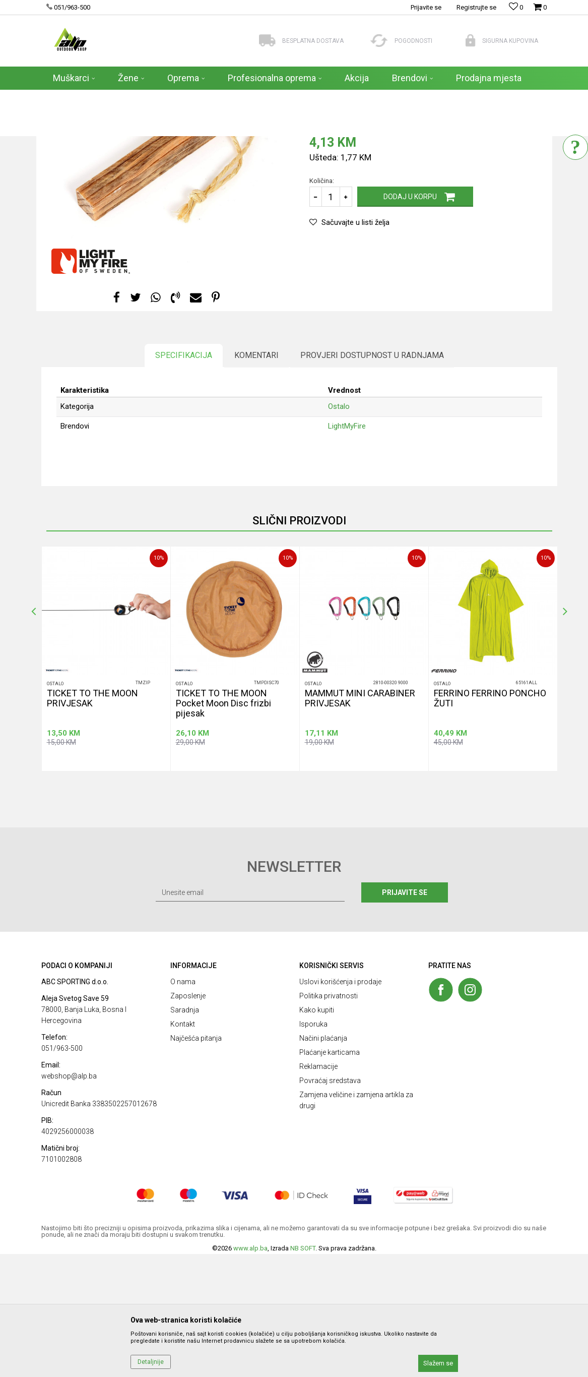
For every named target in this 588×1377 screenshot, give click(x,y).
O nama (182, 1105)
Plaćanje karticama (329, 1175)
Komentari (256, 478)
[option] (105, 782)
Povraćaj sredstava (330, 1204)
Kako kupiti (316, 1133)
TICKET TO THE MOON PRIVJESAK (92, 821)
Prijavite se (404, 1015)
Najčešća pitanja (196, 1161)
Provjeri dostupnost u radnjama (372, 478)
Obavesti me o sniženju (499, 248)
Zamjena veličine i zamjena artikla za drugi (356, 1223)
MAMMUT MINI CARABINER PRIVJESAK (360, 821)
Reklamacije (318, 1189)
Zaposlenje (188, 1119)
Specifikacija (183, 478)
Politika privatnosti (328, 1119)
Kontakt (182, 1147)
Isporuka (313, 1147)
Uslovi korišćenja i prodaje (340, 1105)
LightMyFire (347, 549)
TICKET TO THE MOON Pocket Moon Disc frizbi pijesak (223, 826)
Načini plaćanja (323, 1161)
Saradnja (184, 1133)
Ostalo (320, 213)
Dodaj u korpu (410, 320)
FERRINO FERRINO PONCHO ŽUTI (490, 821)
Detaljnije (151, 1361)
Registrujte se (476, 7)
